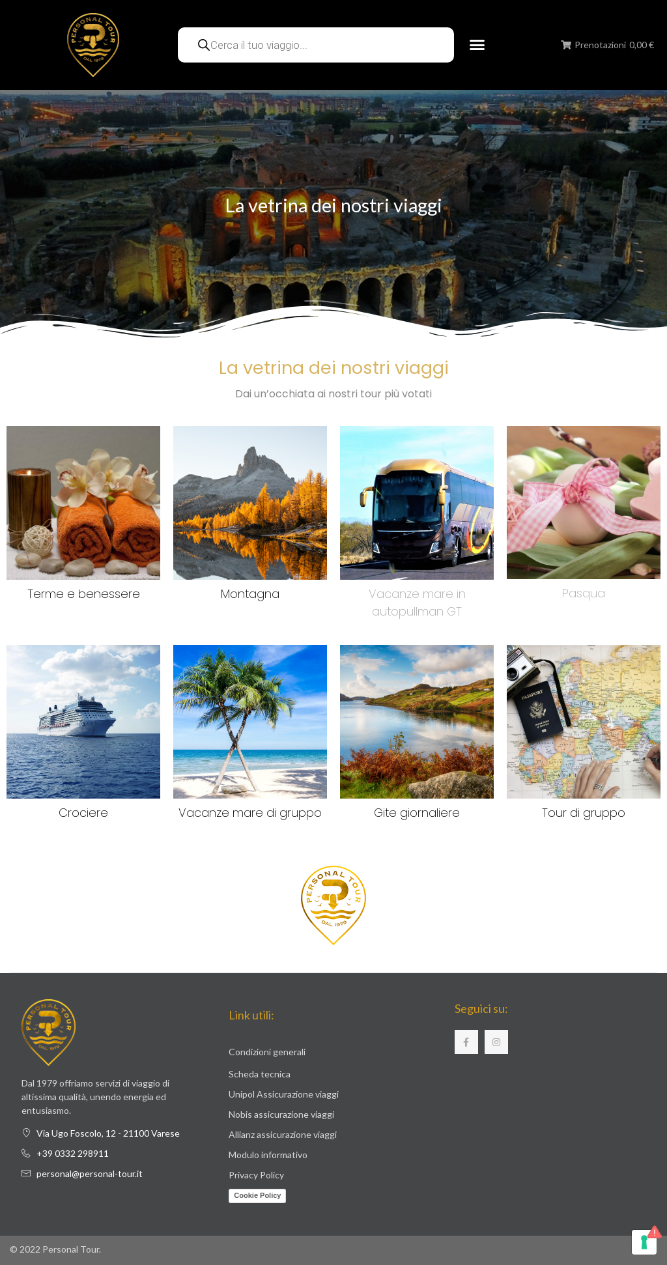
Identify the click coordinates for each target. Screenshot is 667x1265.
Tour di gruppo (583, 812)
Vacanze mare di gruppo (250, 812)
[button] (476, 45)
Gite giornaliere (417, 812)
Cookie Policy (257, 1195)
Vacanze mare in (417, 594)
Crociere (83, 812)
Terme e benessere (83, 594)
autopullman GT (417, 611)
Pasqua (583, 593)
